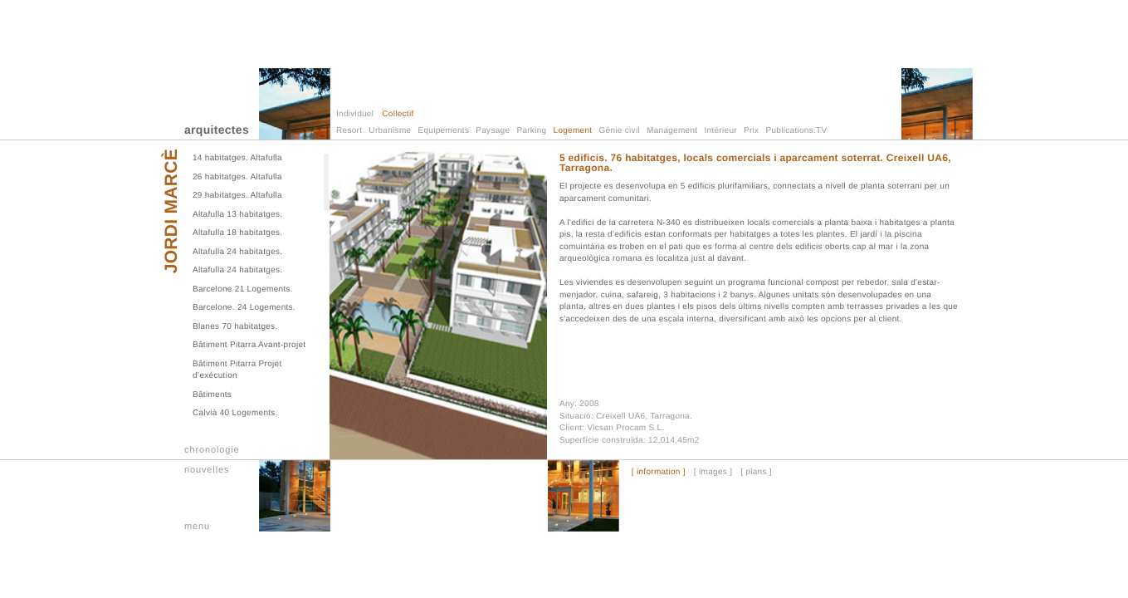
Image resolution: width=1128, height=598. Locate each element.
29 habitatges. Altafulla (237, 195)
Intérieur (721, 130)
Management (672, 130)
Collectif (397, 114)
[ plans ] (756, 472)
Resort (349, 130)
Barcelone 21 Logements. (243, 289)
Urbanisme (390, 130)
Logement (573, 130)
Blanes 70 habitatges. (235, 326)
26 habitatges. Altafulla (237, 177)
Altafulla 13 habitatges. (237, 214)
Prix (751, 130)
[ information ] (659, 472)
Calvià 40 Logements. (235, 413)
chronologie (212, 450)
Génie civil (619, 130)
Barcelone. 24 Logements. (244, 307)
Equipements (444, 130)
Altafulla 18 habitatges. (237, 233)
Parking (531, 130)
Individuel (355, 114)
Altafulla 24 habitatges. (237, 252)
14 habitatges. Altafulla (237, 158)
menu (197, 527)
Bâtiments (212, 394)
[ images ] (713, 472)
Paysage (493, 130)
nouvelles (206, 470)
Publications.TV (797, 130)
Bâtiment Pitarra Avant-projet (249, 345)
